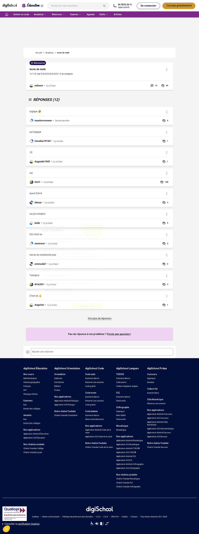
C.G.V (105, 517)
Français (27, 386)
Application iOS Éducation (34, 438)
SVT (25, 390)
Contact (134, 517)
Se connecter (148, 5)
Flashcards (121, 401)
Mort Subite (121, 415)
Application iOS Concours (157, 418)
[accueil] (6, 14)
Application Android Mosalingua (129, 440)
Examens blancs (92, 378)
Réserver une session (94, 382)
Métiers (57, 386)
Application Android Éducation (36, 434)
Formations (59, 382)
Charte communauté (50, 517)
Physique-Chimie (30, 394)
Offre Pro (115, 517)
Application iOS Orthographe (128, 468)
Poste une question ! (119, 334)
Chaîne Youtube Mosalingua (128, 479)
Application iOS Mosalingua (127, 444)
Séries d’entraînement (94, 419)
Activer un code (21, 14)
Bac (25, 405)
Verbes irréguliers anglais (127, 386)
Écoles (57, 390)
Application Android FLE (126, 456)
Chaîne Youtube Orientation (65, 415)
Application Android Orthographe (129, 464)
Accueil (39, 53)
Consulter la (21, 524)
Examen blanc (153, 393)
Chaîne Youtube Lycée (32, 452)
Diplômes (58, 378)
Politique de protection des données (77, 517)
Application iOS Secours (157, 437)
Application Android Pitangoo (66, 401)
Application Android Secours (159, 433)
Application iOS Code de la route (98, 437)
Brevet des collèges (31, 409)
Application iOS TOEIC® (126, 452)
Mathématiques (30, 378)
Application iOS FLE (124, 460)
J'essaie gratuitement (179, 5)
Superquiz (120, 411)
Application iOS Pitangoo (64, 405)
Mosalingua (121, 430)
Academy (49, 53)
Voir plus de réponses (99, 318)
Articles (118, 14)
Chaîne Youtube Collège (33, 448)
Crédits (125, 517)
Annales (150, 382)
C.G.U (98, 517)
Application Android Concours (159, 414)
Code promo (121, 382)
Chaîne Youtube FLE (124, 483)
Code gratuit (90, 386)
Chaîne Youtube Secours (157, 447)
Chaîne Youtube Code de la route (99, 447)
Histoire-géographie (31, 382)
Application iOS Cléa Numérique (160, 429)
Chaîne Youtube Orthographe (128, 487)
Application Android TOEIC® (128, 448)
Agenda (90, 14)
